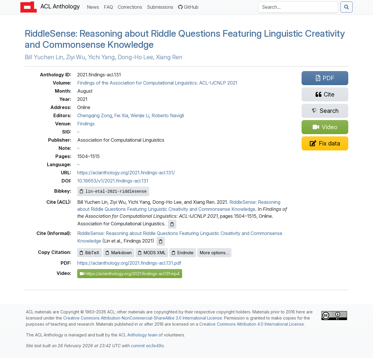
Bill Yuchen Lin (44, 57)
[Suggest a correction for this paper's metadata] (325, 143)
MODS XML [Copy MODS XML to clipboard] (152, 252)
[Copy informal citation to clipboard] (160, 241)
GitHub (188, 7)
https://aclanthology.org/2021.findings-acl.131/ (126, 173)
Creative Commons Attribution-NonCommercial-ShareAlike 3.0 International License (142, 317)
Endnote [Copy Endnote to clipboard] (182, 252)
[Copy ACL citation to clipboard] (172, 224)
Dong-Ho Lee (135, 57)
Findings (86, 124)
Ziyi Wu (75, 57)
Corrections (131, 6)
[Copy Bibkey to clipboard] (113, 191)
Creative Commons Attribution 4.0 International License (251, 324)
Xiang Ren (169, 57)
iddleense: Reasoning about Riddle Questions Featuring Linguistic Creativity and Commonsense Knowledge (185, 39)
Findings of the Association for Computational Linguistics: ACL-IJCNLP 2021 (157, 83)
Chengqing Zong (94, 115)
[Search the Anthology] (298, 7)
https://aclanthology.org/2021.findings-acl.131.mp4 (130, 273)
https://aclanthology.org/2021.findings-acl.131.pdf (129, 263)
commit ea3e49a (147, 345)
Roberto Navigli (168, 115)
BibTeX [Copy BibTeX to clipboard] (89, 252)
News (94, 6)
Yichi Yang (101, 57)
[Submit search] (346, 7)
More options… (214, 252)
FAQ (109, 6)
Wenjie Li (140, 115)
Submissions (161, 6)
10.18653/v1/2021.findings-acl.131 (112, 181)
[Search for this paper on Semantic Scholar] (325, 111)
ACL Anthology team (138, 334)
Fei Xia (121, 115)
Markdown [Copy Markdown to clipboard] (119, 252)
